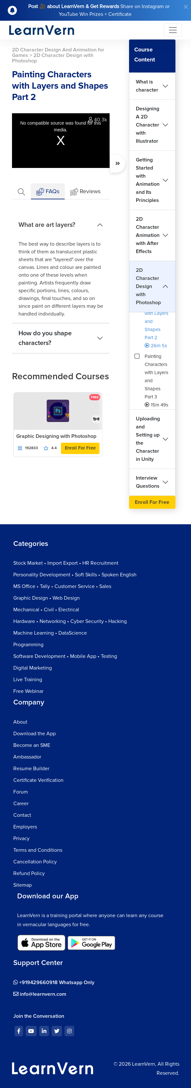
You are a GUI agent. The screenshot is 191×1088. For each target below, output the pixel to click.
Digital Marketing (32, 668)
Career (21, 803)
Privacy (21, 838)
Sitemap (22, 885)
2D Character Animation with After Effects (148, 235)
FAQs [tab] (47, 192)
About (20, 722)
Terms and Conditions (37, 850)
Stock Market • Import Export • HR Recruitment (65, 563)
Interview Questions (148, 482)
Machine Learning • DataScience (50, 633)
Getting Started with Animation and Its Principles (148, 180)
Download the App (34, 733)
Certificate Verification (38, 780)
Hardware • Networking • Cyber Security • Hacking (70, 621)
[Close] (186, 7)
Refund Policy (29, 873)
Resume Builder (31, 768)
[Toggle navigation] (173, 30)
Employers (25, 827)
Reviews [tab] (85, 192)
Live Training (27, 679)
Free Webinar (28, 691)
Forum (20, 792)
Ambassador (27, 757)
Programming (28, 644)
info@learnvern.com (39, 994)
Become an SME (31, 745)
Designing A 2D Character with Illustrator (147, 124)
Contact (22, 815)
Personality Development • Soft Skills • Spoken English (75, 575)
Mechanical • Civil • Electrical (46, 609)
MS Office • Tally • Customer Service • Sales (62, 586)
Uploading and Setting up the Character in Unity (148, 439)
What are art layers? (46, 225)
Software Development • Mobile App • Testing (65, 656)
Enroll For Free (80, 448)
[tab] (21, 191)
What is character (147, 86)
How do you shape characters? (45, 338)
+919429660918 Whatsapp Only (53, 982)
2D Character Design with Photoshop (148, 286)
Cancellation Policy (35, 862)
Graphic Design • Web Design (46, 598)
